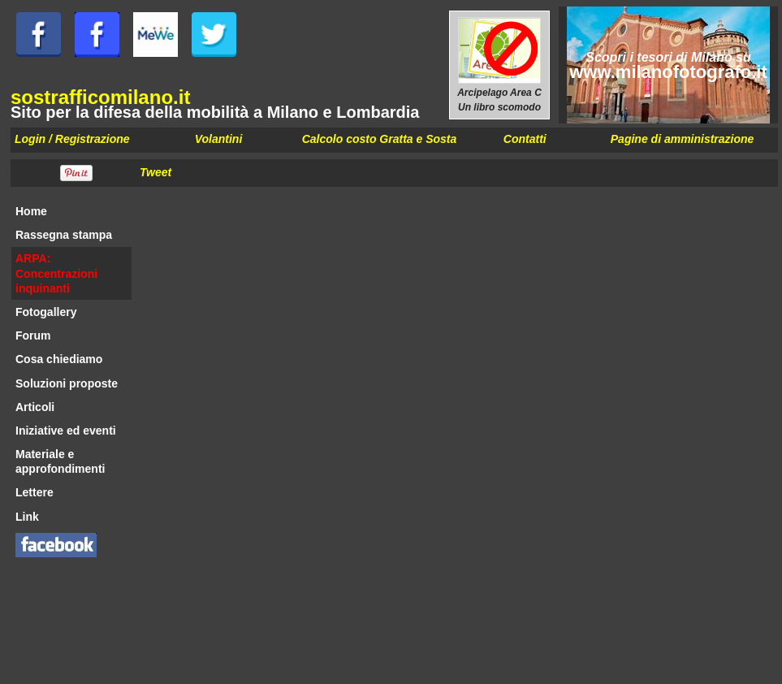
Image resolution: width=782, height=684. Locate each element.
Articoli (34, 406)
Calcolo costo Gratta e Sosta (379, 138)
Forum (33, 335)
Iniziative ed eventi (65, 430)
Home (31, 211)
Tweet (155, 172)
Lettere (34, 492)
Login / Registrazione (72, 138)
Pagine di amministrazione (682, 138)
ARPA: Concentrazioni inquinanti (56, 273)
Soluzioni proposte (66, 383)
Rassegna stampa (63, 234)
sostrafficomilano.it (100, 97)
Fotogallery (45, 311)
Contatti (525, 138)
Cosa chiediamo (58, 359)
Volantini (219, 138)
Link (27, 516)
